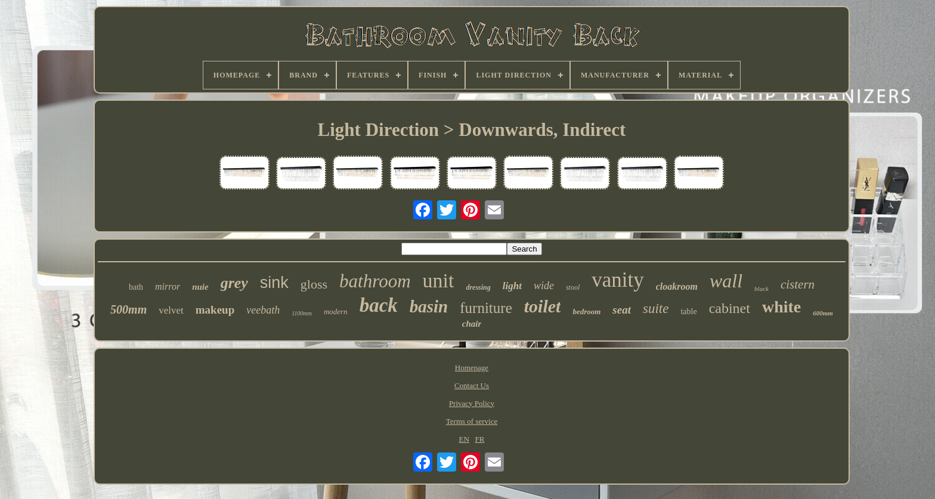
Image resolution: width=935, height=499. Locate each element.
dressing (478, 287)
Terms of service (471, 421)
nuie (200, 287)
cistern (798, 284)
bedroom (586, 311)
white (781, 306)
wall (726, 281)
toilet (542, 306)
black (761, 288)
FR (480, 439)
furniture (486, 308)
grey (234, 283)
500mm (128, 309)
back (379, 305)
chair (472, 323)
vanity (617, 280)
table (688, 311)
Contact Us (471, 385)
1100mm (302, 313)
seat (621, 309)
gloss (314, 284)
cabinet (729, 308)
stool (573, 287)
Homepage (471, 367)
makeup (215, 309)
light (512, 286)
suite (655, 308)
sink (274, 283)
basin (429, 306)
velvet (171, 310)
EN (464, 439)
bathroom (374, 281)
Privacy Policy (471, 403)
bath (136, 287)
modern (336, 311)
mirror (167, 286)
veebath (263, 310)
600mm (823, 313)
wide (544, 286)
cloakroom (677, 286)
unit (438, 280)
